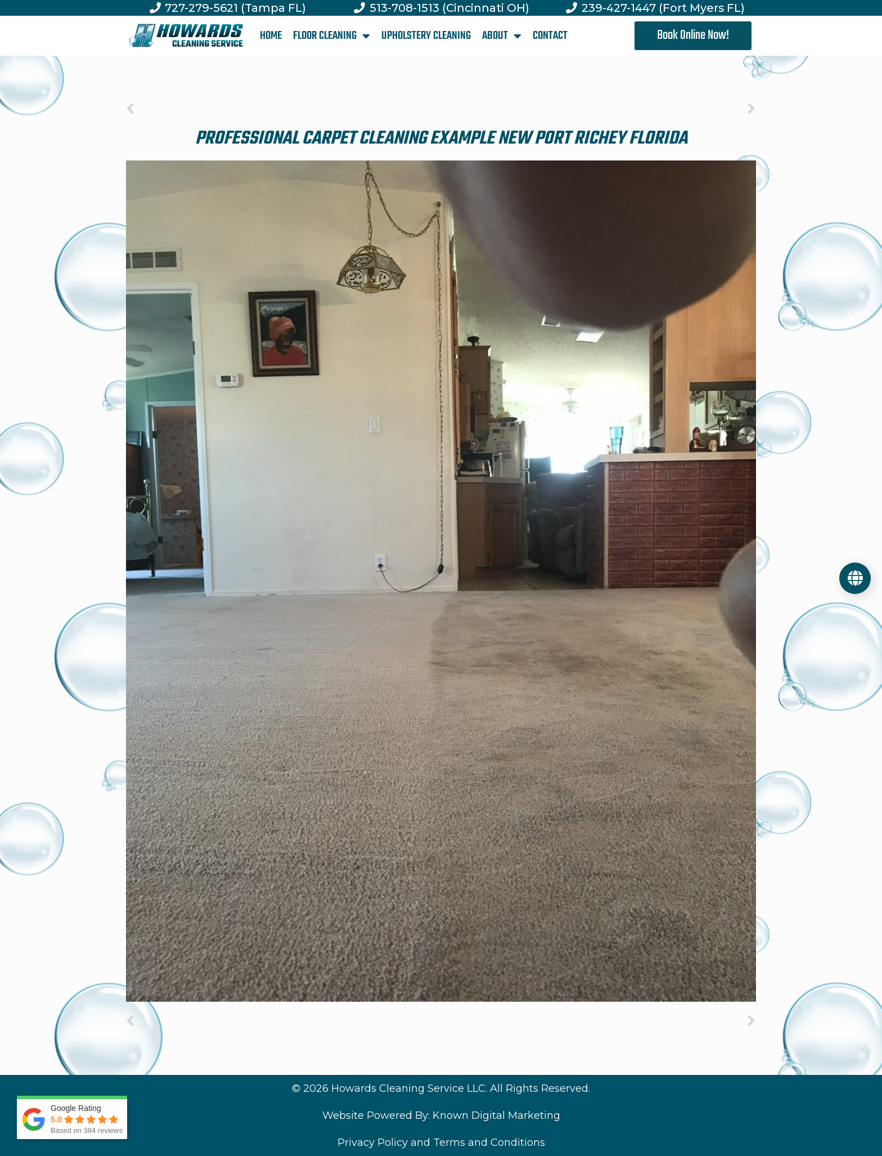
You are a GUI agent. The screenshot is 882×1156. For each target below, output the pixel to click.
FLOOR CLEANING (331, 36)
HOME (271, 35)
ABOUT (501, 36)
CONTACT (550, 35)
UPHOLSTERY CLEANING (426, 35)
